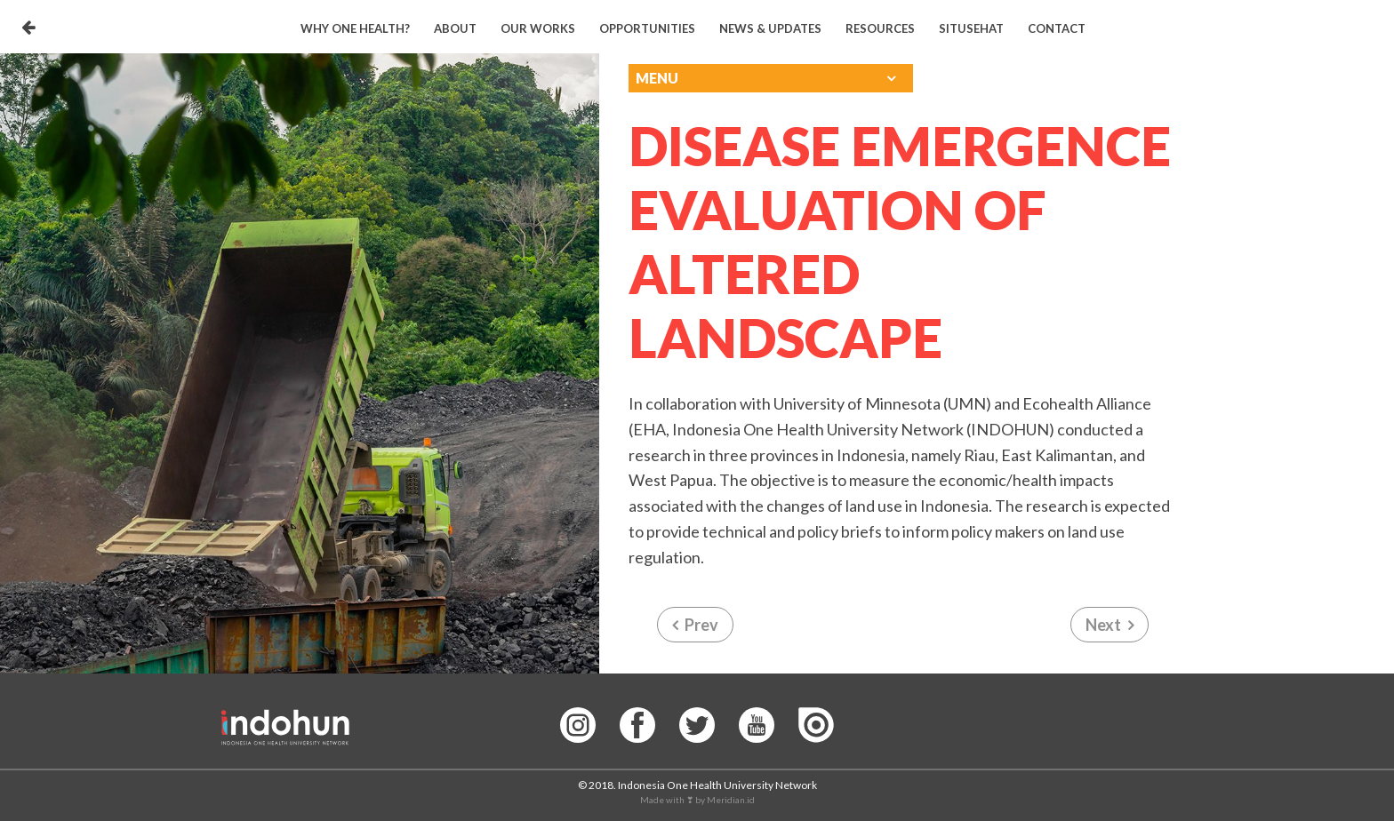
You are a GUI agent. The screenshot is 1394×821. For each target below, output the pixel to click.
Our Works (538, 28)
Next (1103, 624)
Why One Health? (355, 28)
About (455, 28)
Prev (701, 624)
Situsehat (971, 28)
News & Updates (770, 28)
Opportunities (647, 28)
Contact (1057, 28)
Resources (880, 28)
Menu (657, 77)
